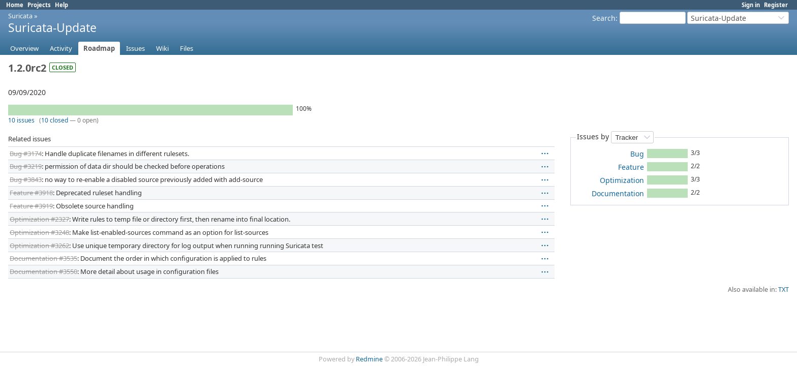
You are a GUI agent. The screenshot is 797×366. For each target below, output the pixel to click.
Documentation (618, 193)
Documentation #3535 (43, 258)
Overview (24, 48)
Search (604, 18)
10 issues (21, 120)
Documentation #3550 (43, 271)
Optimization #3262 (39, 245)
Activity (61, 48)
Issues (135, 48)
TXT (783, 289)
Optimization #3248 (39, 232)
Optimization (622, 180)
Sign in (751, 5)
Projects (39, 5)
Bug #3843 (26, 179)
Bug (637, 154)
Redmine (369, 359)
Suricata (20, 15)
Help (61, 5)
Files (186, 48)
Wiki (162, 48)
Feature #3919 (31, 205)
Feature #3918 (31, 192)
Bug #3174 (26, 153)
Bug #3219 (26, 166)
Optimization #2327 (39, 219)
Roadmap (99, 48)
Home (14, 5)
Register (776, 5)
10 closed (54, 120)
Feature (631, 167)
